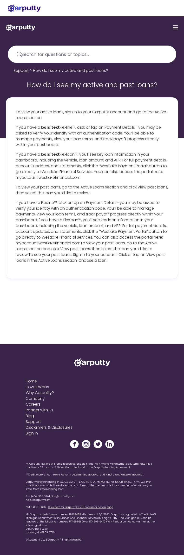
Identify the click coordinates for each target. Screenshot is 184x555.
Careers (33, 404)
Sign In (32, 433)
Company (35, 398)
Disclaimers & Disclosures (49, 427)
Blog (30, 416)
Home (31, 381)
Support (21, 70)
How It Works (37, 387)
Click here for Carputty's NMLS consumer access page (80, 507)
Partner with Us (39, 410)
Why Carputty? (40, 392)
